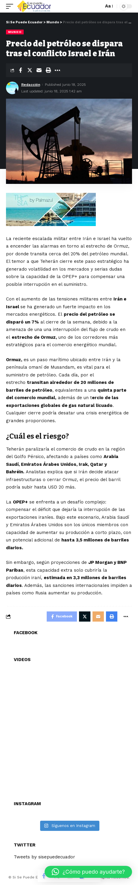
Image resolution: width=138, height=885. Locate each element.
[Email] (39, 70)
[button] (88, 872)
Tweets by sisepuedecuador (44, 857)
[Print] (48, 70)
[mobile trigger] (11, 6)
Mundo (15, 31)
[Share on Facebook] (20, 70)
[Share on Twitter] (29, 70)
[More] (57, 70)
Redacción (30, 85)
